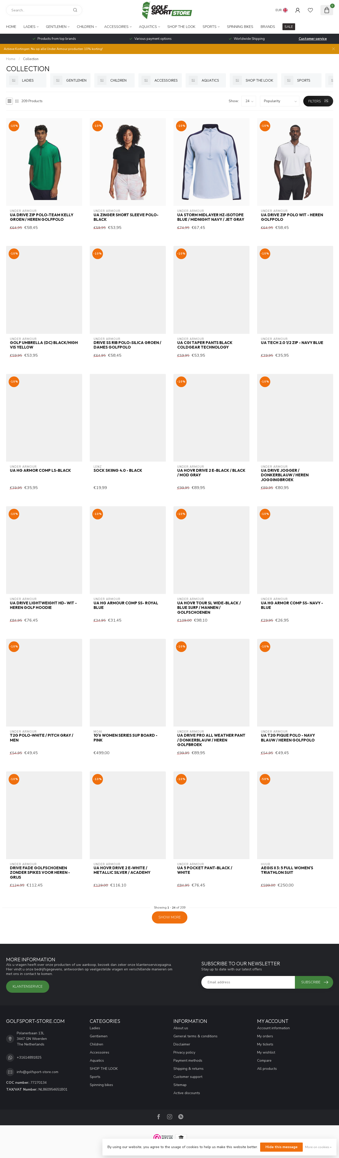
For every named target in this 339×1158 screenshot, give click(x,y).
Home (11, 26)
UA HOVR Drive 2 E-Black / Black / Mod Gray (211, 472)
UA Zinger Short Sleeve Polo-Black (126, 217)
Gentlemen (56, 26)
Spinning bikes (240, 26)
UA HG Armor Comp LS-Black (40, 470)
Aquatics (148, 26)
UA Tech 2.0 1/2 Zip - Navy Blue (292, 342)
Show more (169, 917)
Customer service (313, 39)
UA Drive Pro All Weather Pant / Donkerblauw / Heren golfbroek (211, 740)
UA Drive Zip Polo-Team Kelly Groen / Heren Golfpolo (41, 217)
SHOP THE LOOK (181, 26)
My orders (265, 1036)
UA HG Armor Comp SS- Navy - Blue (292, 605)
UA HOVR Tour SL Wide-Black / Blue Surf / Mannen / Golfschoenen (209, 608)
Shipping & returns (188, 1068)
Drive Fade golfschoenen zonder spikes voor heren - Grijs (40, 873)
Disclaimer (181, 1044)
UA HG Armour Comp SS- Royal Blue (126, 605)
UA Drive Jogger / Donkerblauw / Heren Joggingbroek (285, 475)
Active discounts (186, 1093)
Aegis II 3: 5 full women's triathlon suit (287, 870)
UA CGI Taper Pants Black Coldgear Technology (205, 345)
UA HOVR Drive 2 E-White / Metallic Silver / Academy (122, 870)
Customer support (187, 1076)
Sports (210, 26)
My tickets (265, 1044)
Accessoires (116, 26)
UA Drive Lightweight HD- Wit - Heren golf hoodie (43, 605)
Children (85, 26)
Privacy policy (184, 1052)
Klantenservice (28, 986)
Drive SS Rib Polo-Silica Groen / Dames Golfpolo (127, 345)
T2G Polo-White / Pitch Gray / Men (41, 737)
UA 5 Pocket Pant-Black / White (204, 870)
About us (180, 1028)
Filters (318, 101)
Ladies (29, 26)
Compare (264, 1060)
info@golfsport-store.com (37, 1072)
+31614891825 (29, 1057)
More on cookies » (318, 1147)
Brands (268, 26)
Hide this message (281, 1147)
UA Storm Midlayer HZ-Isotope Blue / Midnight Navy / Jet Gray (210, 217)
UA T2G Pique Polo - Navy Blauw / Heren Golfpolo (288, 737)
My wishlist (266, 1052)
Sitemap (180, 1084)
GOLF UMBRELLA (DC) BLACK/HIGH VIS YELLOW (44, 345)
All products (267, 1068)
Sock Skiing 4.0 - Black (118, 470)
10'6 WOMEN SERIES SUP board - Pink (125, 737)
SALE (288, 26)
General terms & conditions (195, 1036)
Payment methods (187, 1060)
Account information (273, 1028)
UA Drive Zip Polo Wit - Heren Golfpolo (292, 217)
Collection (31, 59)
